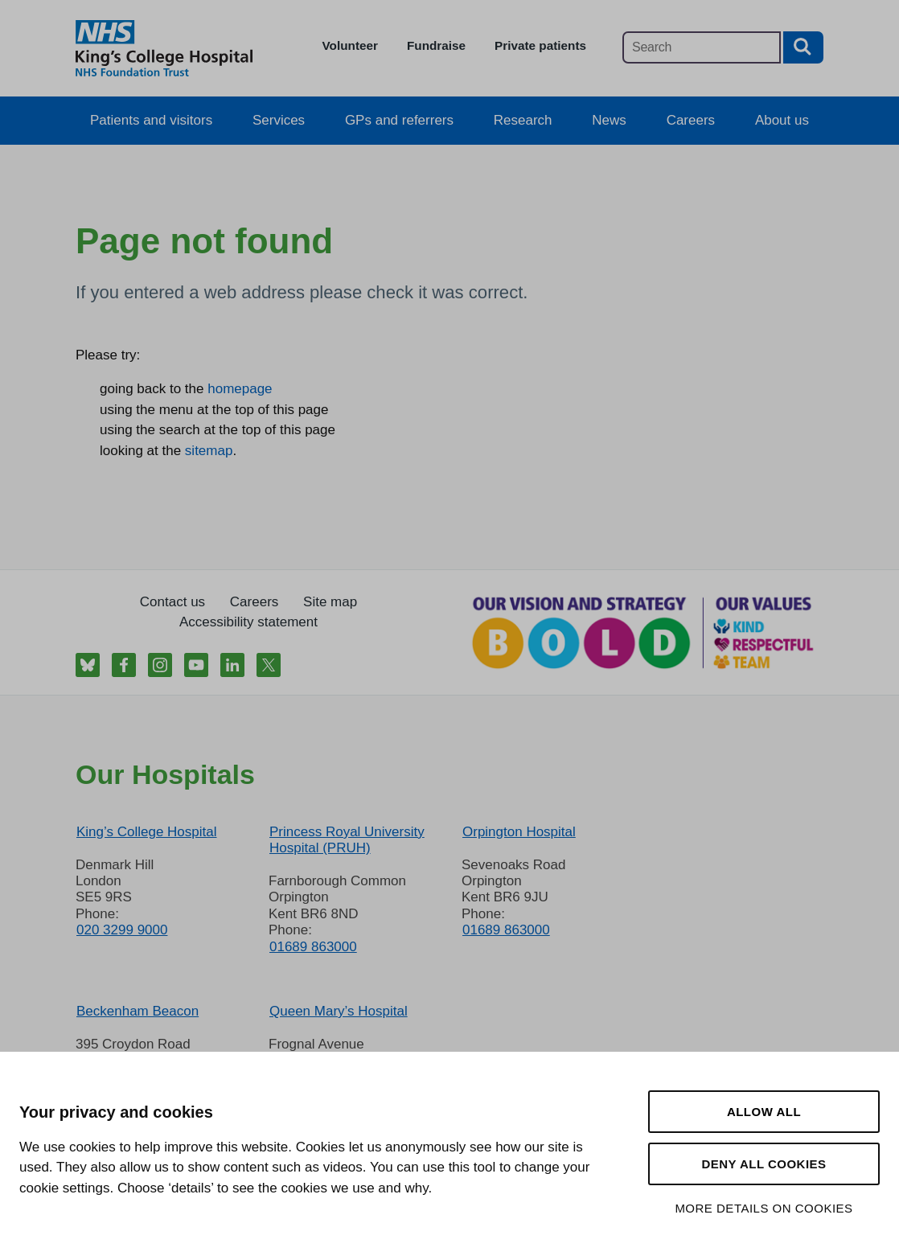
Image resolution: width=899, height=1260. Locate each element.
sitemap (209, 450)
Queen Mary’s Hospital (338, 1011)
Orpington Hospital (519, 831)
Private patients (540, 45)
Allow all (764, 1111)
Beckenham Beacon (137, 1011)
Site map (330, 601)
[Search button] (803, 47)
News (609, 120)
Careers (691, 120)
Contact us (172, 601)
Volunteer (350, 45)
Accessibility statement (248, 622)
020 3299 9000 (121, 930)
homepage (239, 388)
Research (523, 120)
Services (278, 120)
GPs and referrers (399, 120)
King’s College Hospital (146, 831)
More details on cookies (763, 1208)
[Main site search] (701, 47)
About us (782, 120)
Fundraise (436, 45)
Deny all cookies (763, 1164)
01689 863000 (313, 946)
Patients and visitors (151, 120)
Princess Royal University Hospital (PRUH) (347, 840)
